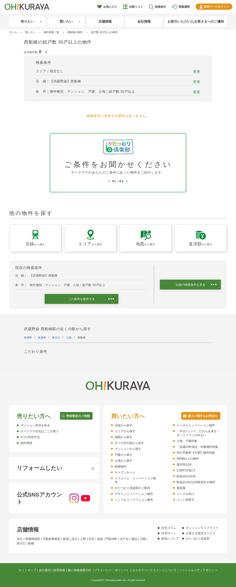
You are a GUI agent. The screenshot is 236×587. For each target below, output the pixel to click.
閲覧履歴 (184, 6)
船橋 (31, 543)
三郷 (68, 337)
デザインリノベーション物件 (134, 493)
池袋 (100, 538)
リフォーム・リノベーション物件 (135, 480)
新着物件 (120, 466)
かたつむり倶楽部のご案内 (132, 488)
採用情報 (59, 570)
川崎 (143, 538)
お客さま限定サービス (200, 533)
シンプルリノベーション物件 (134, 499)
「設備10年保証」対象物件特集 (197, 446)
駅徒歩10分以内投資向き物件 (196, 482)
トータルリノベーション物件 (196, 425)
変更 (196, 72)
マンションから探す (128, 448)
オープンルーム (125, 472)
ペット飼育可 (185, 499)
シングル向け (185, 493)
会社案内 (45, 570)
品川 (74, 538)
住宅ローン (168, 533)
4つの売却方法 (30, 437)
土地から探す (123, 460)
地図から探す (123, 437)
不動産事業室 (51, 538)
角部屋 (181, 488)
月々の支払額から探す (129, 443)
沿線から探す (123, 425)
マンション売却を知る (35, 425)
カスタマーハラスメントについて (154, 570)
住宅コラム (168, 527)
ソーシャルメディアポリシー (198, 570)
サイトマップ (27, 570)
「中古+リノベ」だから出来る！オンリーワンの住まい (198, 433)
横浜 (134, 538)
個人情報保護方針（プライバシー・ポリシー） (99, 570)
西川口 (21, 543)
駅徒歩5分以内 (186, 476)
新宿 (66, 538)
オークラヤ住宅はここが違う (39, 431)
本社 (20, 538)
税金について (170, 538)
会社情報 (144, 21)
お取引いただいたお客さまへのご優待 (196, 21)
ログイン (216, 6)
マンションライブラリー (202, 527)
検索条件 (160, 6)
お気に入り (110, 6)
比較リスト (136, 6)
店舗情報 (105, 21)
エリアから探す (125, 431)
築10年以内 (184, 464)
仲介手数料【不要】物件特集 (196, 452)
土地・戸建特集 (187, 441)
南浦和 (28, 337)
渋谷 (91, 538)
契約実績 (26, 443)
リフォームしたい (39, 468)
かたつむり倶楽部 (197, 538)
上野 (83, 538)
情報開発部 (32, 538)
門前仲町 (111, 538)
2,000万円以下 (186, 470)
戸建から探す (123, 454)
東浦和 (42, 337)
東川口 (56, 337)
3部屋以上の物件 (188, 458)
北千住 (124, 538)
